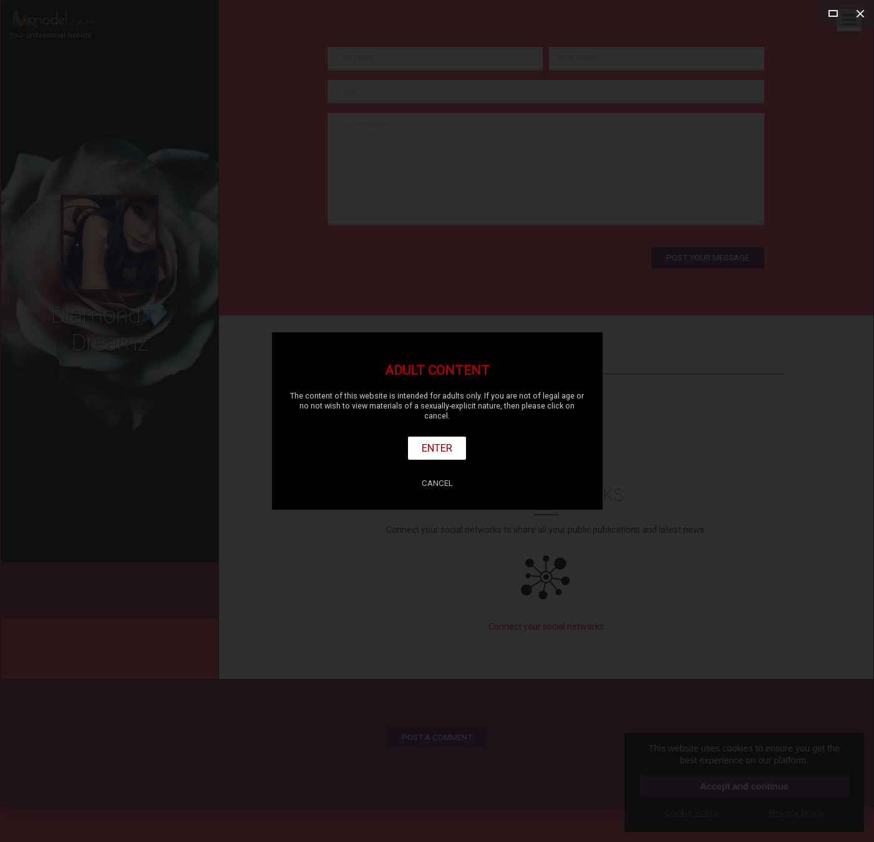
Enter (437, 448)
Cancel (437, 483)
